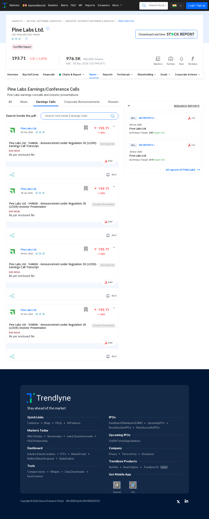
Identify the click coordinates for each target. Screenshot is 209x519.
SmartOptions (130, 467)
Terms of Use (129, 454)
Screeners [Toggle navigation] (104, 5)
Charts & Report (70, 74)
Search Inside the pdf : (22, 116)
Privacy (113, 454)
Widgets (55, 471)
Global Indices (66, 458)
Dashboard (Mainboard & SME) (126, 423)
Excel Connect (35, 476)
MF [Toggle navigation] (80, 5)
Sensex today (54, 436)
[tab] (163, 106)
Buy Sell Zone (31, 74)
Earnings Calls (46, 102)
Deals (164, 74)
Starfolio (113, 467)
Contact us (33, 423)
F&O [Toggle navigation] (73, 5)
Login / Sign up (196, 5)
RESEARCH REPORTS (187, 105)
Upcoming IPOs (156, 423)
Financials (49, 74)
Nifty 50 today (34, 436)
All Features (73, 423)
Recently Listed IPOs (120, 427)
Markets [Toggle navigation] (14, 5)
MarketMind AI (33, 5)
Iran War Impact (22, 46)
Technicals (123, 74)
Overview (12, 74)
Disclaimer (148, 454)
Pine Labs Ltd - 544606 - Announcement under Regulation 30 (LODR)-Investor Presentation (47, 205)
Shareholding (145, 74)
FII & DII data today (37, 440)
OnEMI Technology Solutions (124, 440)
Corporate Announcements (82, 102)
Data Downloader (75, 471)
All (10, 102)
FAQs (58, 423)
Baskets (53, 5)
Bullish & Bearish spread (40, 458)
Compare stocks (36, 471)
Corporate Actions (186, 74)
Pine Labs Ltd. (29, 128)
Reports (107, 74)
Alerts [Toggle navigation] (64, 5)
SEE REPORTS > (147, 118)
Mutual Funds (78, 454)
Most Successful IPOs (148, 427)
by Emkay (134, 132)
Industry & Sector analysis (41, 454)
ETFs (63, 454)
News (92, 74)
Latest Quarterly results (80, 436)
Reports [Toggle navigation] (90, 5)
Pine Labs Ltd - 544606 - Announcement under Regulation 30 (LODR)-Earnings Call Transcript (53, 144)
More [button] (117, 5)
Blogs (47, 423)
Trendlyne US (156, 467)
